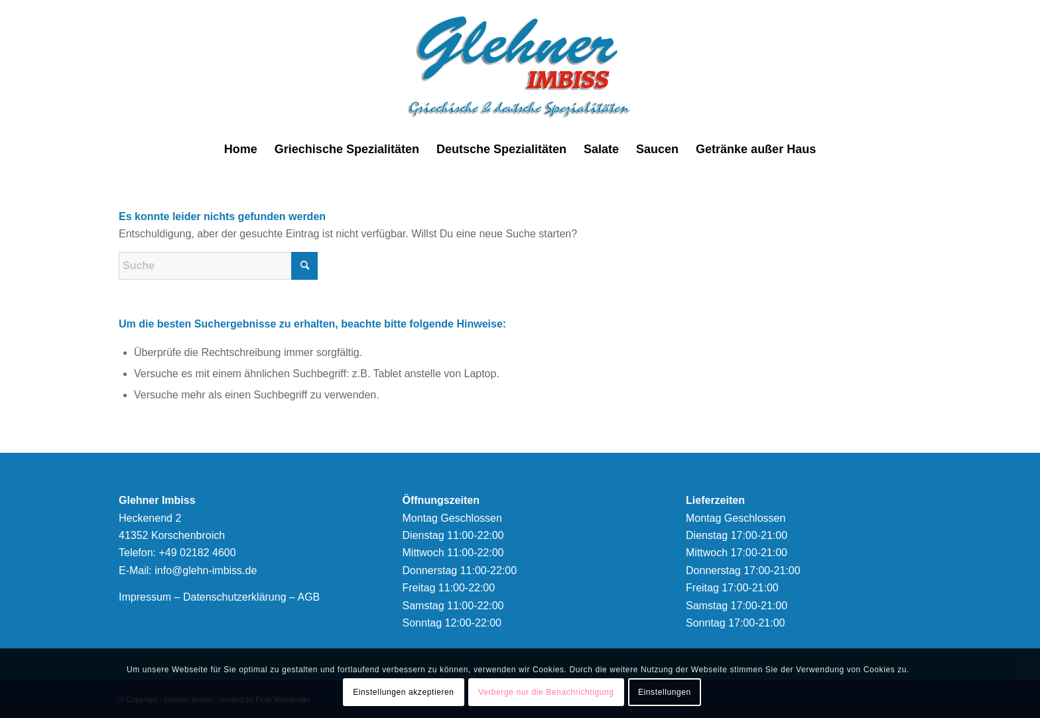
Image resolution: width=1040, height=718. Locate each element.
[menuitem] (241, 149)
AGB (308, 597)
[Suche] (218, 266)
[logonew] (520, 66)
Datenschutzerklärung (235, 597)
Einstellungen (664, 692)
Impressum (145, 597)
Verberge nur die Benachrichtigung (546, 692)
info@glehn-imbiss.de (206, 570)
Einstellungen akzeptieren (403, 692)
